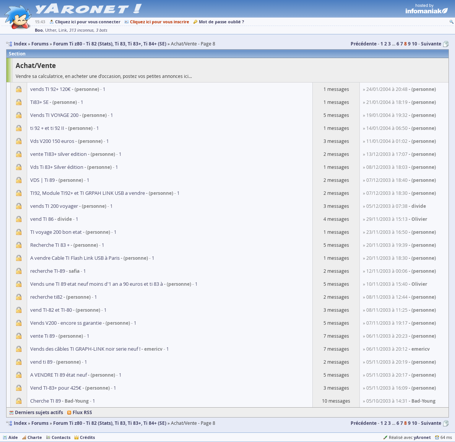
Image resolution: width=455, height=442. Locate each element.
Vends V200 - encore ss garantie (66, 322)
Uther (50, 30)
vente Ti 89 (42, 335)
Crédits (87, 437)
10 (414, 43)
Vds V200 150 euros (52, 141)
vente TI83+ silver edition (58, 154)
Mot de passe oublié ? (221, 21)
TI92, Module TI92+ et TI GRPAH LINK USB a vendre (87, 192)
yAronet (422, 437)
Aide (13, 437)
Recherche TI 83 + (50, 244)
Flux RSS (82, 412)
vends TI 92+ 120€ (50, 89)
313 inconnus (81, 30)
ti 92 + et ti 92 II (47, 128)
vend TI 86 (42, 218)
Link (62, 30)
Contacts (61, 437)
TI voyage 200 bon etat (56, 231)
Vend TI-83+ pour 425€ (55, 387)
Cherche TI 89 (45, 400)
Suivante (431, 43)
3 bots (101, 30)
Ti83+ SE (39, 102)
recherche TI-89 (47, 270)
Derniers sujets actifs (39, 412)
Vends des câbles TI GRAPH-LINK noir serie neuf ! (85, 348)
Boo (39, 30)
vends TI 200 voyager (54, 205)
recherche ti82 (46, 296)
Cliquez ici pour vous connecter (87, 21)
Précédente (364, 43)
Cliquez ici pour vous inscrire (159, 21)
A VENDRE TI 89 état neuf (58, 374)
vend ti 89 (41, 361)
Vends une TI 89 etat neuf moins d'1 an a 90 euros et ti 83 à (96, 283)
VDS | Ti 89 (42, 179)
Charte (35, 437)
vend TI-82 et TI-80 (51, 309)
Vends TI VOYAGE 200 (54, 115)
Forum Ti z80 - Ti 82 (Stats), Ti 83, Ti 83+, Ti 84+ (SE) (109, 423)
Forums (40, 423)
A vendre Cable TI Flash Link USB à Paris (75, 257)
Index (20, 423)
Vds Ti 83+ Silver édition (56, 167)
